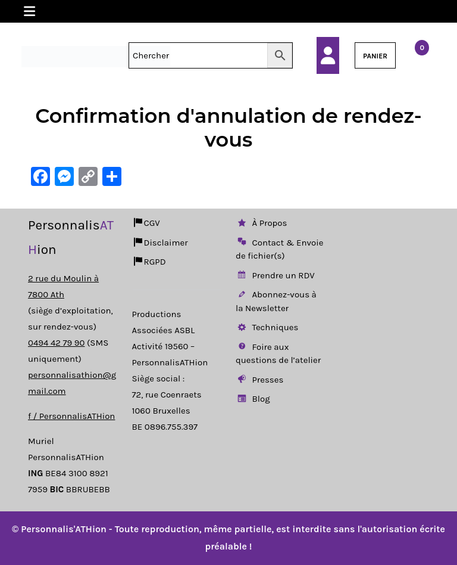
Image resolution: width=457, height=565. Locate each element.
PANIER (375, 56)
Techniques (267, 327)
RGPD (149, 261)
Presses (259, 379)
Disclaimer (160, 242)
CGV (146, 223)
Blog (253, 398)
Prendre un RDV (275, 275)
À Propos (261, 223)
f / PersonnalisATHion (71, 416)
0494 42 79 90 (56, 342)
